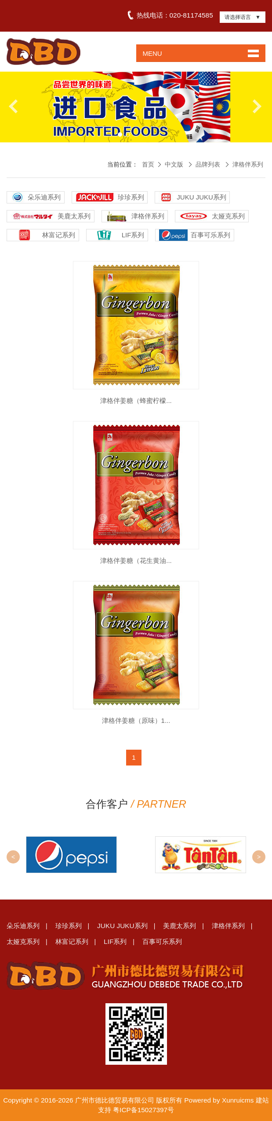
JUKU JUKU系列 (122, 925)
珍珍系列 (68, 925)
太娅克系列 (23, 941)
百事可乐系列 (162, 941)
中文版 (174, 164)
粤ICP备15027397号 (143, 1110)
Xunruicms (238, 1100)
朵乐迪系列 (23, 925)
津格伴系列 (247, 164)
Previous (16, 106)
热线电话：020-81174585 (174, 15)
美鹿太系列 (179, 925)
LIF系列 (115, 941)
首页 (148, 164)
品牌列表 (208, 164)
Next (255, 106)
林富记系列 (71, 941)
